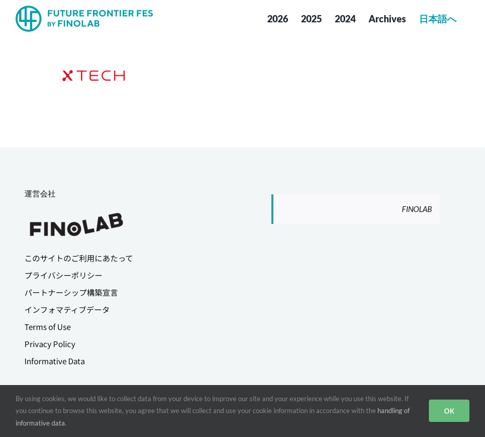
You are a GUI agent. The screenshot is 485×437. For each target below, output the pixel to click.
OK (449, 411)
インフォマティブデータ (67, 309)
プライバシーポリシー (63, 275)
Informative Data (54, 360)
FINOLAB (417, 209)
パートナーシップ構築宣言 (71, 292)
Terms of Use (47, 326)
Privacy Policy (49, 343)
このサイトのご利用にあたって (78, 258)
